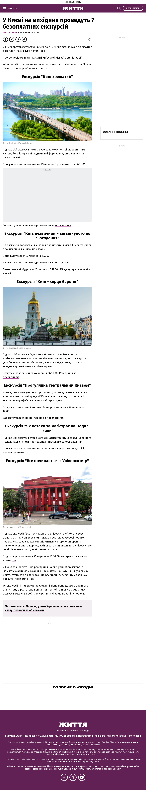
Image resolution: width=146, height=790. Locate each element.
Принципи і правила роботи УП (110, 736)
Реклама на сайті (13, 736)
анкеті (7, 273)
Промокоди (135, 736)
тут (14, 560)
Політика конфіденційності (39, 736)
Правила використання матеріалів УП (74, 736)
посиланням (63, 225)
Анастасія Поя (10, 32)
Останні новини (115, 131)
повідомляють (21, 57)
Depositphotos (25, 143)
